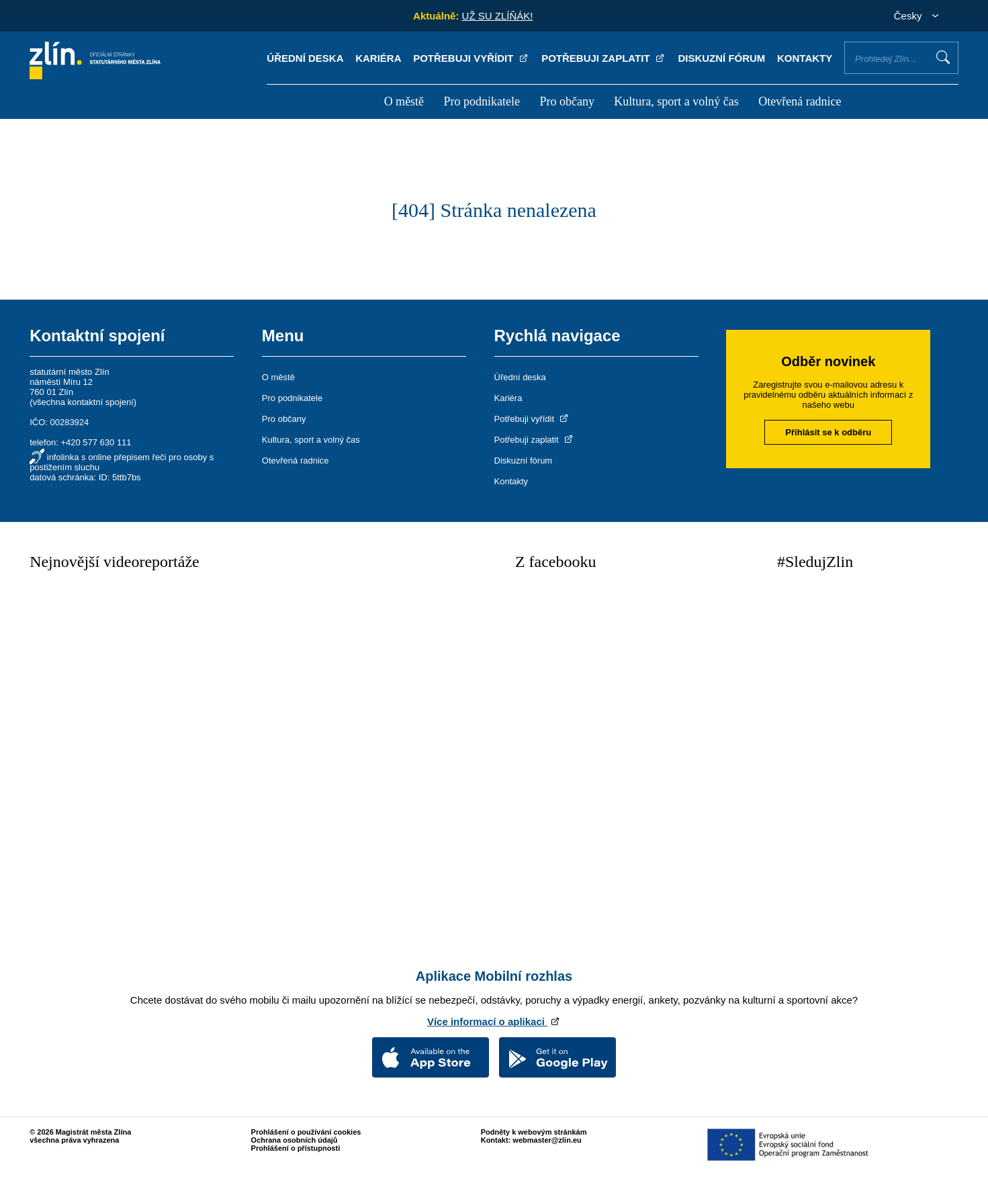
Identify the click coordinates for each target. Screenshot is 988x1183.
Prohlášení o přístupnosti (296, 1148)
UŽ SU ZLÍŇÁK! (497, 15)
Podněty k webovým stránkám (534, 1132)
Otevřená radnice (799, 101)
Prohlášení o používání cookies (306, 1132)
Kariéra (378, 58)
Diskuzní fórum (721, 58)
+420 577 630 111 (95, 442)
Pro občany (566, 101)
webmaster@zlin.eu (546, 1140)
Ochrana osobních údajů (294, 1140)
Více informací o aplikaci (494, 1021)
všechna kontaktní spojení (82, 402)
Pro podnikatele (482, 101)
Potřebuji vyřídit (471, 58)
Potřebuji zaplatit (603, 58)
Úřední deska (305, 58)
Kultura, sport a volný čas (676, 101)
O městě (404, 101)
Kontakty (804, 58)
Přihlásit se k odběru (828, 432)
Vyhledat (943, 57)
